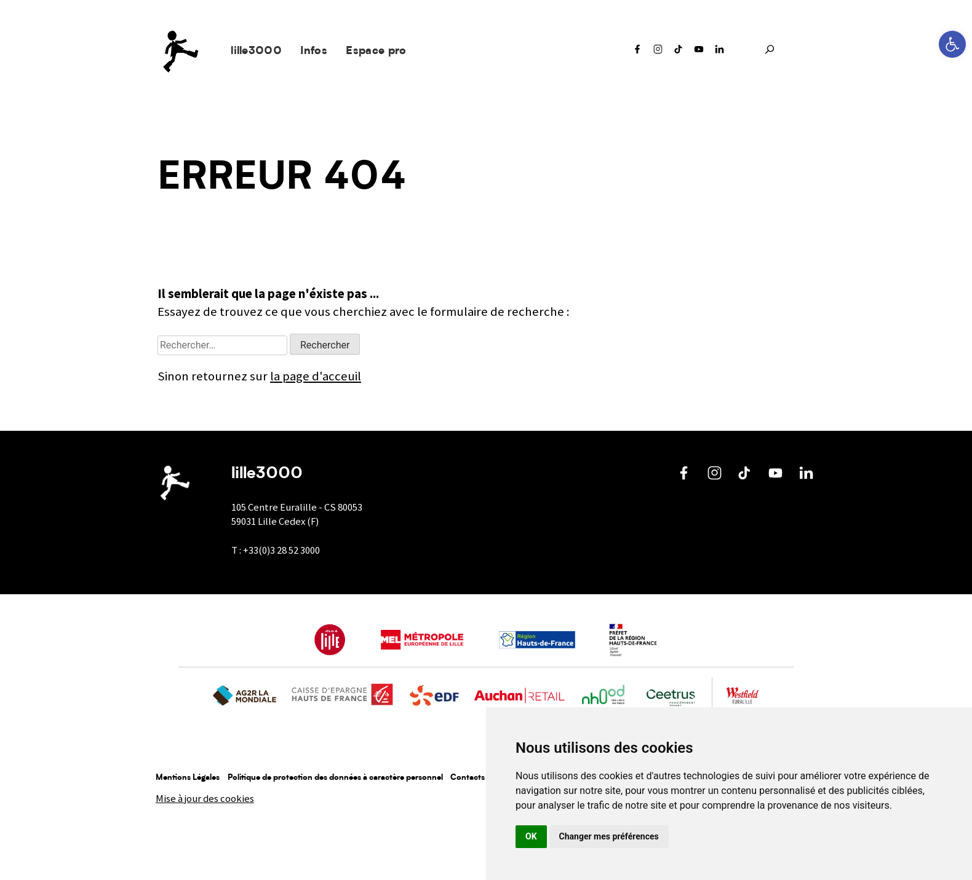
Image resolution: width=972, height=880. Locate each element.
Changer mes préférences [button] (609, 836)
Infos (313, 51)
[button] (952, 44)
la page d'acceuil (315, 376)
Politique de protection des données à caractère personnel (335, 778)
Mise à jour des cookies (205, 798)
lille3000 (256, 51)
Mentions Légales (188, 778)
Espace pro (376, 51)
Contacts (467, 778)
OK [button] (531, 836)
